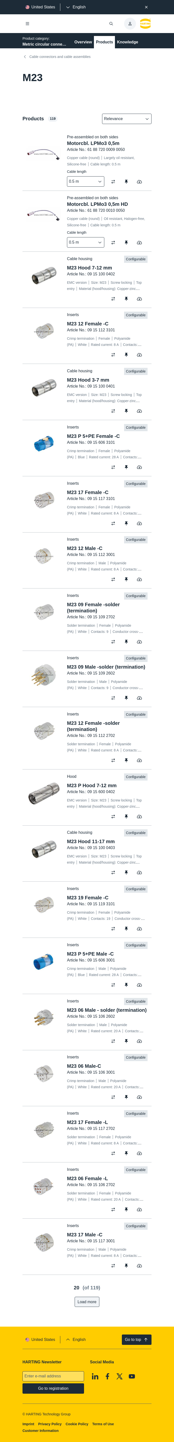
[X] (119, 1376)
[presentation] (75, 7)
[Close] (146, 7)
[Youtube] (132, 1376)
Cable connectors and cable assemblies (56, 56)
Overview (83, 42)
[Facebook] (107, 1376)
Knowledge (127, 42)
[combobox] (123, 119)
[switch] (114, 181)
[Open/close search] (111, 24)
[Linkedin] (95, 1376)
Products (104, 42)
